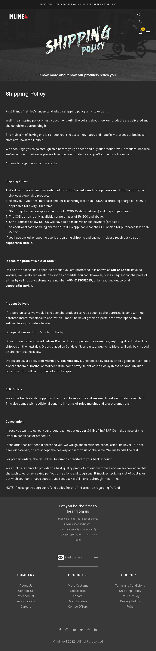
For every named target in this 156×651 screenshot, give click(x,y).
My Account (26, 596)
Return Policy (130, 596)
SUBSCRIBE (94, 557)
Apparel (78, 596)
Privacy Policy (130, 601)
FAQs (130, 606)
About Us (26, 585)
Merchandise (78, 601)
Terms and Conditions (130, 585)
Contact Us (26, 591)
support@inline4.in (89, 430)
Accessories (77, 591)
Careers (26, 606)
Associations (26, 601)
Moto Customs (78, 585)
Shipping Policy (130, 591)
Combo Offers (78, 606)
